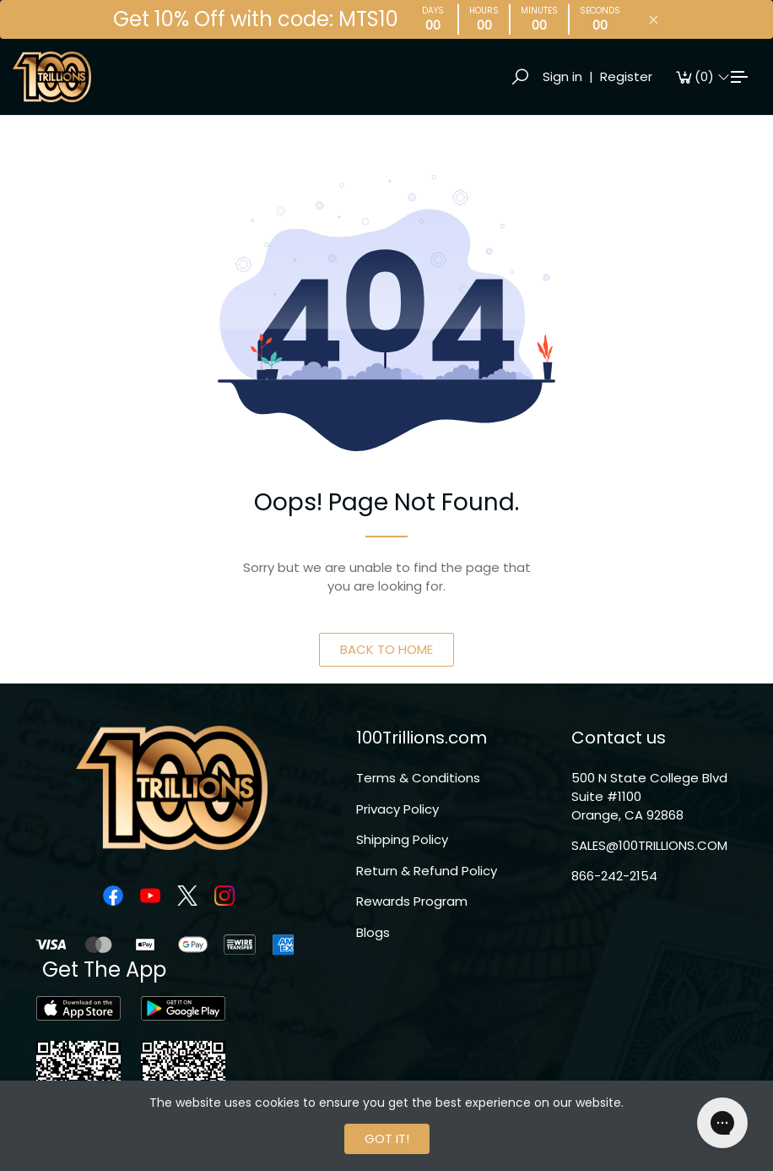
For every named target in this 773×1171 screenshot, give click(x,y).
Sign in (562, 76)
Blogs (373, 932)
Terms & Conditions (418, 778)
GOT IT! (387, 1138)
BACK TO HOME (386, 649)
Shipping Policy (402, 839)
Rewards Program (412, 901)
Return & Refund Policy (426, 871)
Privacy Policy (397, 809)
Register (626, 76)
